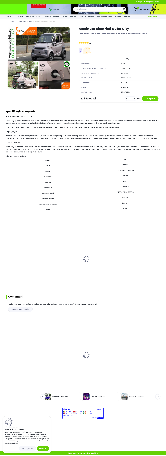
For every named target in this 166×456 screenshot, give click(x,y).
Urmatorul (152, 17)
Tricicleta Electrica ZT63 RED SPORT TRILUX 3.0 (138, 262)
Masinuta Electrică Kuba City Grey (99, 354)
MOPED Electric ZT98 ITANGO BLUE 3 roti (62, 261)
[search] (105, 10)
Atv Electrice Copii (104, 17)
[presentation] (7, 257)
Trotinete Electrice (122, 17)
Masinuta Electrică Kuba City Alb (20, 359)
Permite (42, 448)
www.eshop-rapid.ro (89, 454)
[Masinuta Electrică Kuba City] (39, 58)
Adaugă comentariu (20, 310)
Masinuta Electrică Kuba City (58, 359)
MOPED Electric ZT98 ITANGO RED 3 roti (23, 261)
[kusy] (129, 99)
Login (140, 2)
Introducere (11, 21)
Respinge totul (27, 448)
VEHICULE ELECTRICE (15, 17)
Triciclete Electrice (51, 17)
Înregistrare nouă (152, 2)
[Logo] (19, 9)
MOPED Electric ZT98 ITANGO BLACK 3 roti (102, 263)
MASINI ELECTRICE (33, 17)
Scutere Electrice (69, 17)
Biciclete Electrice (86, 17)
